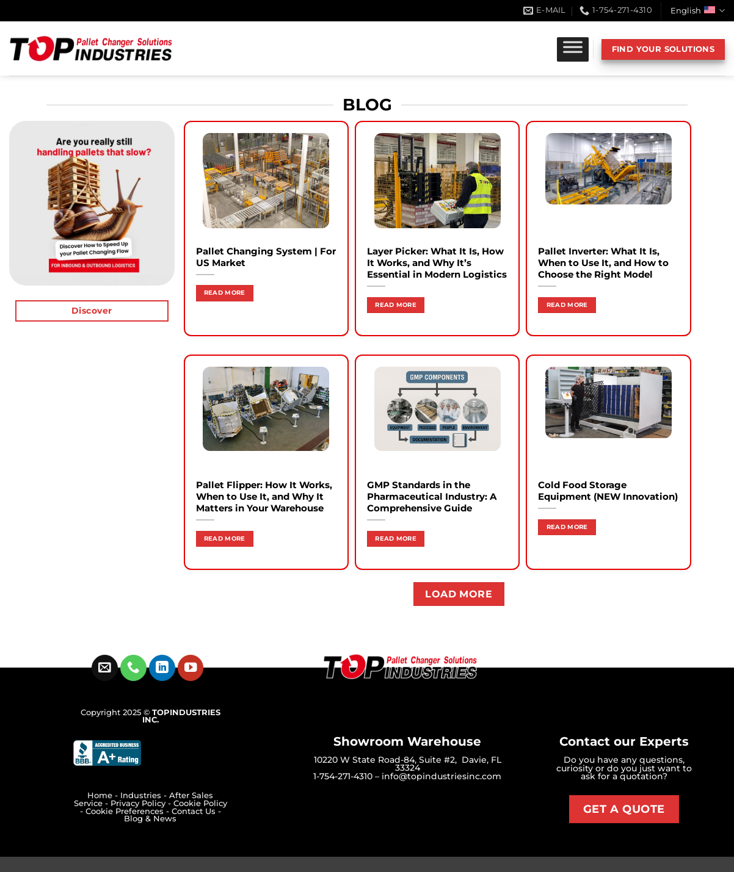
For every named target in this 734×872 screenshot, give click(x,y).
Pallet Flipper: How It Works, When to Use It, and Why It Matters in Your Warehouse (264, 497)
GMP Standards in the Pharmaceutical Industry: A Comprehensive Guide (431, 497)
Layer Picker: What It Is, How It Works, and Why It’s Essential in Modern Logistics (437, 263)
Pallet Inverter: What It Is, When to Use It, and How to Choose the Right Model (603, 263)
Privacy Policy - (142, 803)
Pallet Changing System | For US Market (266, 257)
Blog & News (150, 818)
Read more (224, 293)
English (697, 10)
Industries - (144, 795)
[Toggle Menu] (573, 49)
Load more (458, 594)
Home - (103, 795)
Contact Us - (196, 811)
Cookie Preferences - (128, 811)
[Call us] (133, 668)
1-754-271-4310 (342, 776)
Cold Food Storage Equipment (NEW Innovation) (608, 491)
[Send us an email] (105, 668)
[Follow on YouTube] (191, 668)
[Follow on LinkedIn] (162, 668)
